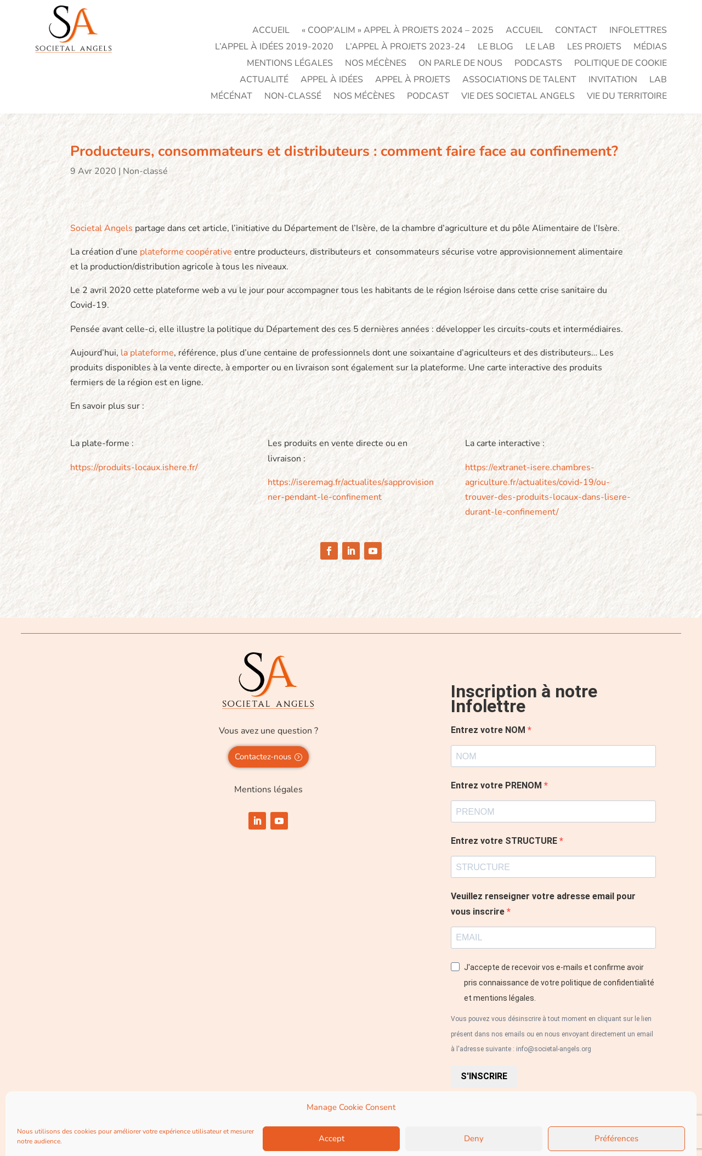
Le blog (495, 48)
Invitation (612, 81)
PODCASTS (538, 64)
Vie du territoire (627, 97)
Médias (650, 48)
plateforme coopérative (186, 252)
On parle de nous (460, 64)
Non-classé (292, 97)
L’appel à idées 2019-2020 (274, 48)
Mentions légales (290, 64)
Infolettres (638, 31)
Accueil (271, 31)
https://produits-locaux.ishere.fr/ (134, 467)
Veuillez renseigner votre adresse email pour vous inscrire (543, 903)
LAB (658, 81)
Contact (576, 31)
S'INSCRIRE (484, 1076)
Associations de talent (519, 81)
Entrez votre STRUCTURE (505, 841)
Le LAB (540, 48)
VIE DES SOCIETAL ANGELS (518, 97)
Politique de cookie (620, 64)
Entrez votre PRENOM (497, 785)
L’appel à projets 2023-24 (406, 48)
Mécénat (231, 97)
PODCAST (428, 97)
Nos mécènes (375, 64)
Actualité (264, 81)
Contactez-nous (263, 756)
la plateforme (146, 353)
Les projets (594, 48)
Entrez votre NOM (489, 730)
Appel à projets (412, 81)
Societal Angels (101, 228)
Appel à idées (332, 81)
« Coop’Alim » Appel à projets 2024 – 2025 (398, 31)
